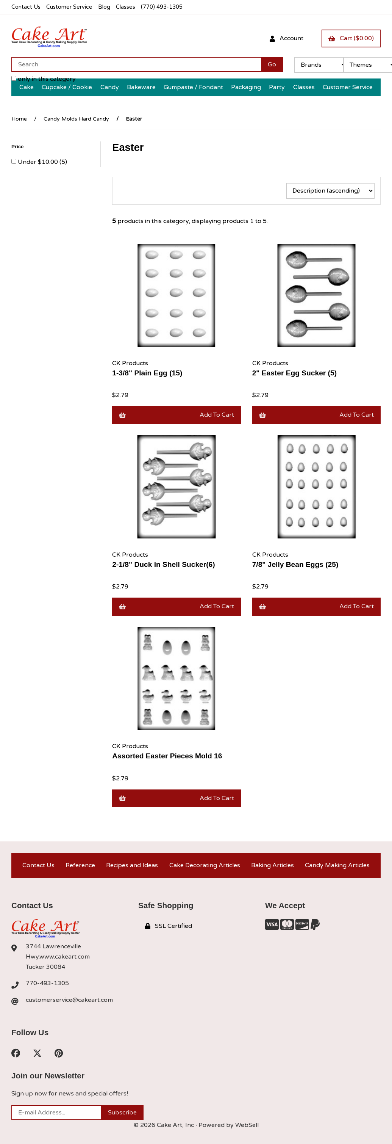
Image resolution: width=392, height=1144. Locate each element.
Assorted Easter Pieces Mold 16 (167, 756)
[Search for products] (136, 64)
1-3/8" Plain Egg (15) (147, 373)
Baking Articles (272, 865)
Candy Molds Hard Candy (76, 119)
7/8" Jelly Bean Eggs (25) (295, 564)
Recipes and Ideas (132, 865)
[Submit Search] (272, 64)
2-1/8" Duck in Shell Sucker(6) (163, 564)
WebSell (247, 1125)
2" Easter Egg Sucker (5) (294, 373)
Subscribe (122, 1112)
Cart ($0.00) (351, 38)
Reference (80, 865)
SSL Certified (168, 926)
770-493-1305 (47, 983)
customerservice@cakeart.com (69, 1000)
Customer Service (69, 7)
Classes (125, 7)
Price (18, 146)
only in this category (43, 79)
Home (19, 119)
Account (286, 38)
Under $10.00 (38, 162)
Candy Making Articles (337, 865)
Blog (104, 7)
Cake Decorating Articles (204, 865)
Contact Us (26, 7)
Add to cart (176, 415)
